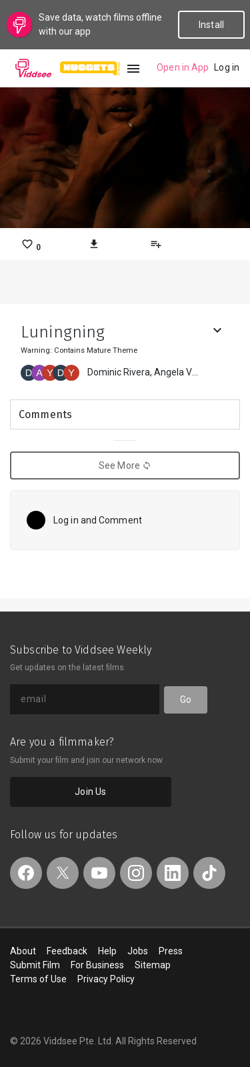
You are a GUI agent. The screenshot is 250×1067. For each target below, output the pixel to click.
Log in (226, 67)
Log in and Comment (97, 520)
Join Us (90, 791)
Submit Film (35, 965)
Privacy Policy (106, 979)
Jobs (137, 951)
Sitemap (153, 965)
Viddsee (33, 68)
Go (185, 699)
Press (171, 951)
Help (107, 951)
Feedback (67, 951)
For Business (97, 965)
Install (211, 24)
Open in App (183, 67)
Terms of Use (38, 979)
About (23, 951)
